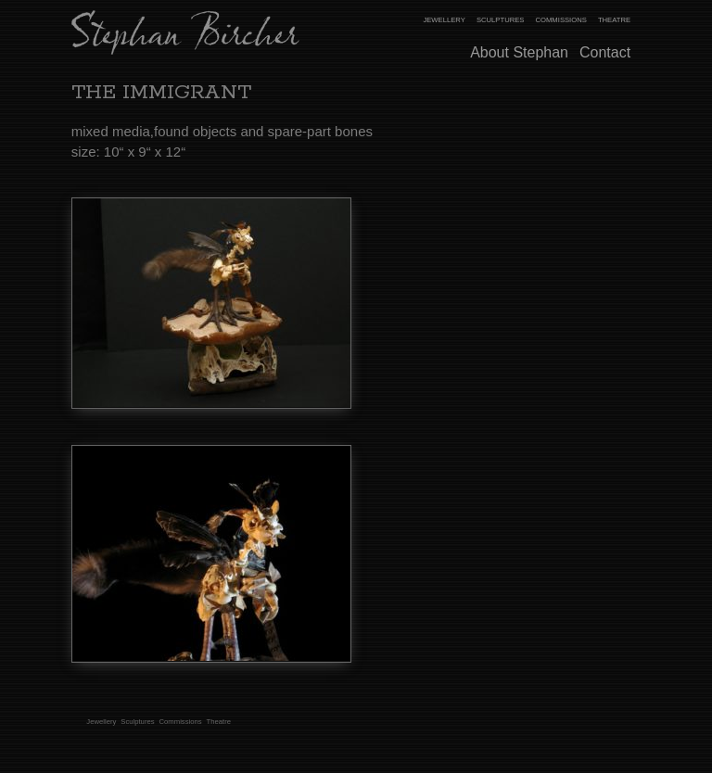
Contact (604, 52)
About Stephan (519, 52)
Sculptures (501, 20)
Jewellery (443, 20)
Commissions (560, 20)
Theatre (614, 20)
